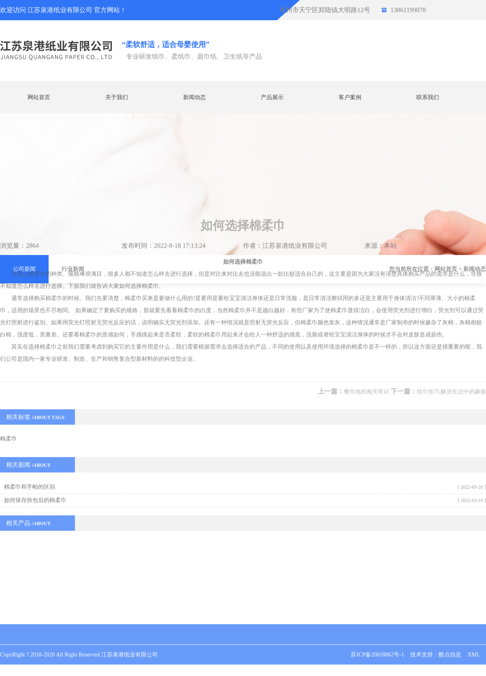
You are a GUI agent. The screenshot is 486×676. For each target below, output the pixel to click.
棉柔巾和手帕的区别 (29, 395)
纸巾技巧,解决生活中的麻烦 (451, 300)
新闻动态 (194, 97)
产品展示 (272, 97)
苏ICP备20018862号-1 (377, 643)
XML (473, 643)
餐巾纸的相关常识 (366, 300)
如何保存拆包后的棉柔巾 (35, 409)
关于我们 (116, 97)
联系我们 (427, 97)
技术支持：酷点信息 (435, 643)
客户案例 (350, 97)
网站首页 (39, 97)
